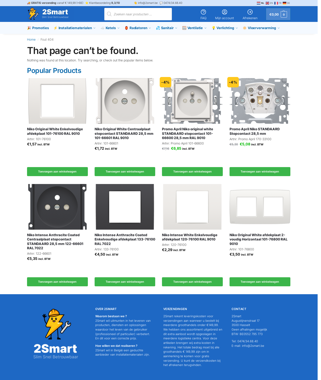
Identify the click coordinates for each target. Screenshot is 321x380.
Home (31, 39)
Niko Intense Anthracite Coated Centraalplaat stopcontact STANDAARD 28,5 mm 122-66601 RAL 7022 (55, 241)
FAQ (203, 14)
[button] (278, 14)
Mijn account (224, 14)
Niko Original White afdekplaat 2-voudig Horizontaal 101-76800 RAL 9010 (258, 239)
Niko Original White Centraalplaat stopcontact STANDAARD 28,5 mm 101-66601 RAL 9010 (124, 133)
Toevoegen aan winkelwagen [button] (57, 171)
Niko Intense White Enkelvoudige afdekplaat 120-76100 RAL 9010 (189, 237)
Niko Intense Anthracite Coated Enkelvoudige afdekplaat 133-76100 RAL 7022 (125, 239)
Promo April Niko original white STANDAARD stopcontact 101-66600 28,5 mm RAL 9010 (187, 133)
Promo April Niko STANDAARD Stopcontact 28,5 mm (255, 131)
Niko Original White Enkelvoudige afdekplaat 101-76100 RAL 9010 (55, 131)
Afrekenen (250, 14)
